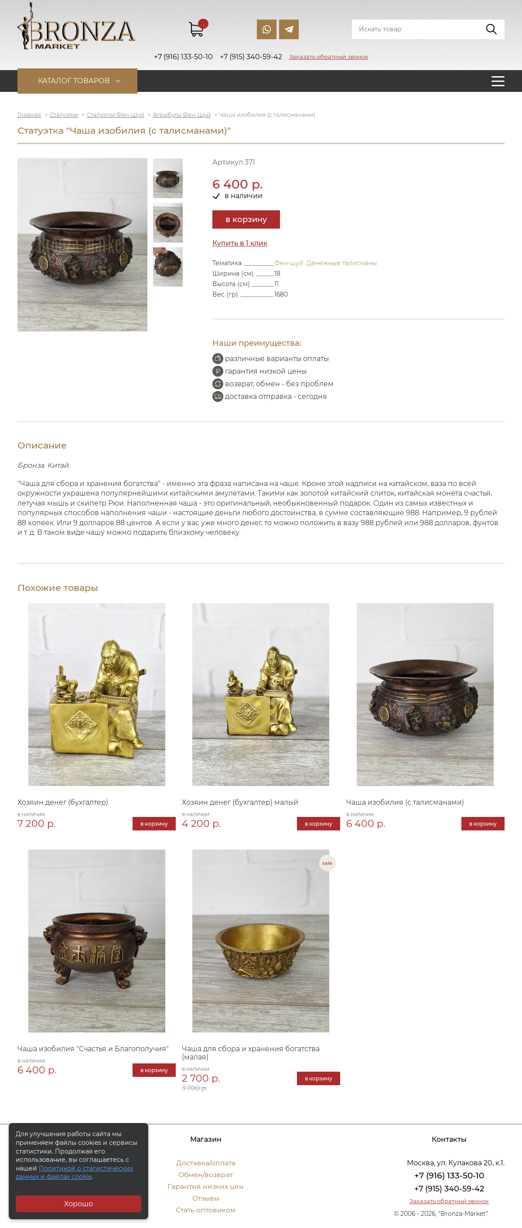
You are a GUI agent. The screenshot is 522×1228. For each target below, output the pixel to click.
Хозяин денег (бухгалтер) (62, 802)
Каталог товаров (75, 81)
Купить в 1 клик (240, 243)
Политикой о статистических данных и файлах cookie (74, 1172)
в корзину (246, 219)
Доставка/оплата (206, 1163)
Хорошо (78, 1204)
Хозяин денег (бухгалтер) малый (240, 802)
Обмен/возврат (205, 1175)
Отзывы (205, 1198)
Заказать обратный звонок (328, 56)
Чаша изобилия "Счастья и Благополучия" (93, 1049)
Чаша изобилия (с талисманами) (405, 802)
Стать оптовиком (205, 1210)
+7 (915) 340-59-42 (449, 1189)
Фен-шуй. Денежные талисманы (325, 263)
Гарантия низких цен (205, 1186)
